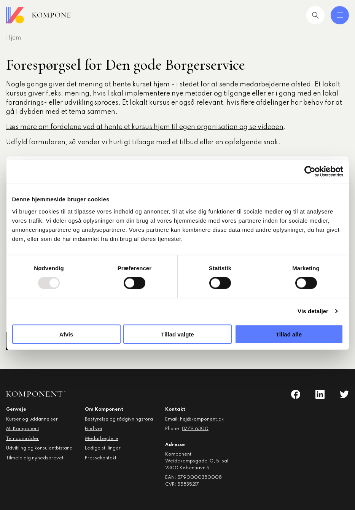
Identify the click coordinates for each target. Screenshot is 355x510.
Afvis (66, 334)
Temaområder (22, 439)
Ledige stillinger (103, 448)
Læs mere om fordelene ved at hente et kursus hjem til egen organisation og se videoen (144, 127)
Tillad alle (289, 334)
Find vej (93, 429)
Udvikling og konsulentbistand (39, 448)
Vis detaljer (313, 311)
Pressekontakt (100, 458)
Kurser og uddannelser (32, 419)
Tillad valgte (177, 334)
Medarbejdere (101, 439)
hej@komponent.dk (202, 419)
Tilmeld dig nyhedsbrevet (35, 458)
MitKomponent (22, 429)
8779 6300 (195, 429)
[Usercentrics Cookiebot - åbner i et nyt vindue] (310, 171)
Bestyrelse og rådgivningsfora (119, 419)
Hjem (13, 38)
